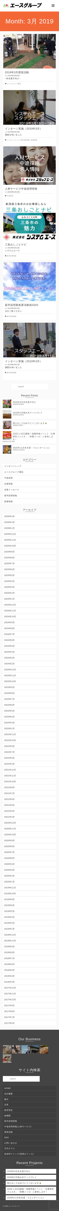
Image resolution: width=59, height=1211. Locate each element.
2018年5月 (9, 970)
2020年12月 (10, 823)
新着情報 (34, 140)
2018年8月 (9, 952)
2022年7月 (9, 752)
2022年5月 (9, 758)
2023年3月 (9, 722)
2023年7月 (9, 699)
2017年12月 (10, 988)
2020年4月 (9, 864)
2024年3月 (9, 658)
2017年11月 (10, 994)
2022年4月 (9, 764)
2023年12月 (10, 669)
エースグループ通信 (14, 83)
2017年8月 (9, 1011)
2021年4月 (9, 811)
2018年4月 (9, 976)
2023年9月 (9, 687)
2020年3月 (9, 870)
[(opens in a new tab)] (29, 165)
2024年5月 (9, 646)
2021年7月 (9, 793)
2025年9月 (9, 552)
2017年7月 (9, 1017)
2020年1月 (9, 882)
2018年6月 (9, 964)
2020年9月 (9, 840)
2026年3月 (9, 516)
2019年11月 (10, 887)
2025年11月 (10, 540)
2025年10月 (10, 546)
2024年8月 (9, 628)
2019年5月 (9, 911)
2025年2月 (9, 593)
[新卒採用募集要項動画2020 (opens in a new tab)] (29, 305)
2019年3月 (9, 923)
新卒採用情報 (25, 140)
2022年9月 (9, 746)
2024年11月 (10, 610)
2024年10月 (10, 616)
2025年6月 (9, 569)
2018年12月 (10, 935)
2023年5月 (9, 711)
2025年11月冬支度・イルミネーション (31, 448)
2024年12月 (10, 605)
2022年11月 (10, 734)
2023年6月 (9, 705)
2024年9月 (9, 622)
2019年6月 (9, 905)
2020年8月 (9, 846)
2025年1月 (9, 599)
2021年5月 (9, 805)
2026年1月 (9, 528)
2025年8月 (9, 557)
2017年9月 (9, 1005)
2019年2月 (9, 929)
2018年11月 (10, 941)
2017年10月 (10, 999)
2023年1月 (9, 728)
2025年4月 (9, 581)
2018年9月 (9, 946)
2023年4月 (9, 717)
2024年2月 (9, 664)
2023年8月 (9, 693)
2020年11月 (10, 829)
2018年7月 (9, 958)
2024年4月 (9, 652)
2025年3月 (9, 587)
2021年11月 (10, 776)
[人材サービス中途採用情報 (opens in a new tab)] (29, 189)
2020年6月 (9, 858)
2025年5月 (9, 575)
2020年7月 (9, 852)
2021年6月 (9, 799)
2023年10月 (10, 681)
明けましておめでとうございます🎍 (30, 423)
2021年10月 (10, 781)
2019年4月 (9, 917)
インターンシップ (13, 140)
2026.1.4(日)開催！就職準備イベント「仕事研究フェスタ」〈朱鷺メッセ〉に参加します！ (34, 436)
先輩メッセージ (11, 490)
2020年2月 (9, 876)
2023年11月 (10, 675)
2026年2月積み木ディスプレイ (27, 413)
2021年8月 (9, 787)
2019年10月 (10, 893)
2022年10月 (10, 740)
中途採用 (10, 196)
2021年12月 (10, 770)
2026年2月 (9, 522)
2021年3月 (9, 817)
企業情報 (8, 484)
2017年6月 (9, 1023)
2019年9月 (9, 899)
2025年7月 (9, 563)
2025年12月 (10, 534)
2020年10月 (10, 834)
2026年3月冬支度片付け (24, 402)
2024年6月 (9, 640)
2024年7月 (9, 634)
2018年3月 (9, 982)
